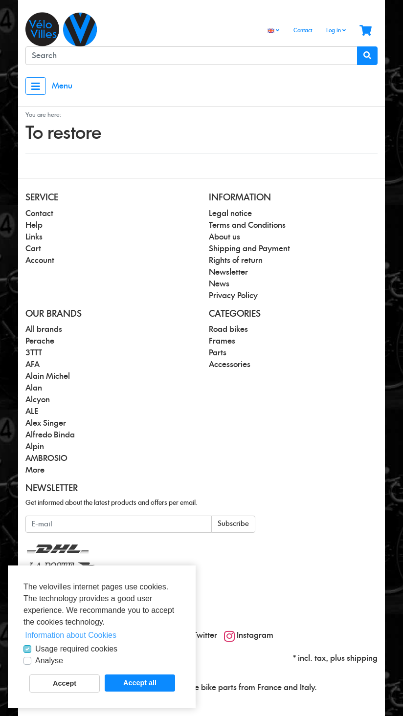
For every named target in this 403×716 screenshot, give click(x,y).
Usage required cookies (76, 649)
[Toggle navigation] (35, 86)
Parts (217, 353)
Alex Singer (45, 423)
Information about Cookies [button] (70, 635)
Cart (33, 249)
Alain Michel (47, 376)
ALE (31, 411)
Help (34, 225)
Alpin (34, 447)
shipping (362, 658)
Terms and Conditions (247, 225)
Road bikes (228, 329)
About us (224, 237)
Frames (222, 341)
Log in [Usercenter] (336, 30)
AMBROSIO (46, 458)
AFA (32, 365)
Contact (302, 30)
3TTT (33, 353)
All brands (43, 329)
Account (39, 260)
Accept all (140, 683)
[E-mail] (118, 524)
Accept (64, 683)
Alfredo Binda (50, 435)
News (219, 284)
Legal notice (230, 213)
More (35, 470)
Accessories (229, 365)
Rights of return (236, 260)
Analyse (49, 660)
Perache (39, 341)
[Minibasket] (366, 31)
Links (34, 237)
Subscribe (233, 524)
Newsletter (228, 272)
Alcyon (37, 400)
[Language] (273, 31)
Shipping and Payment (249, 249)
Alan (33, 388)
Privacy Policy (233, 296)
